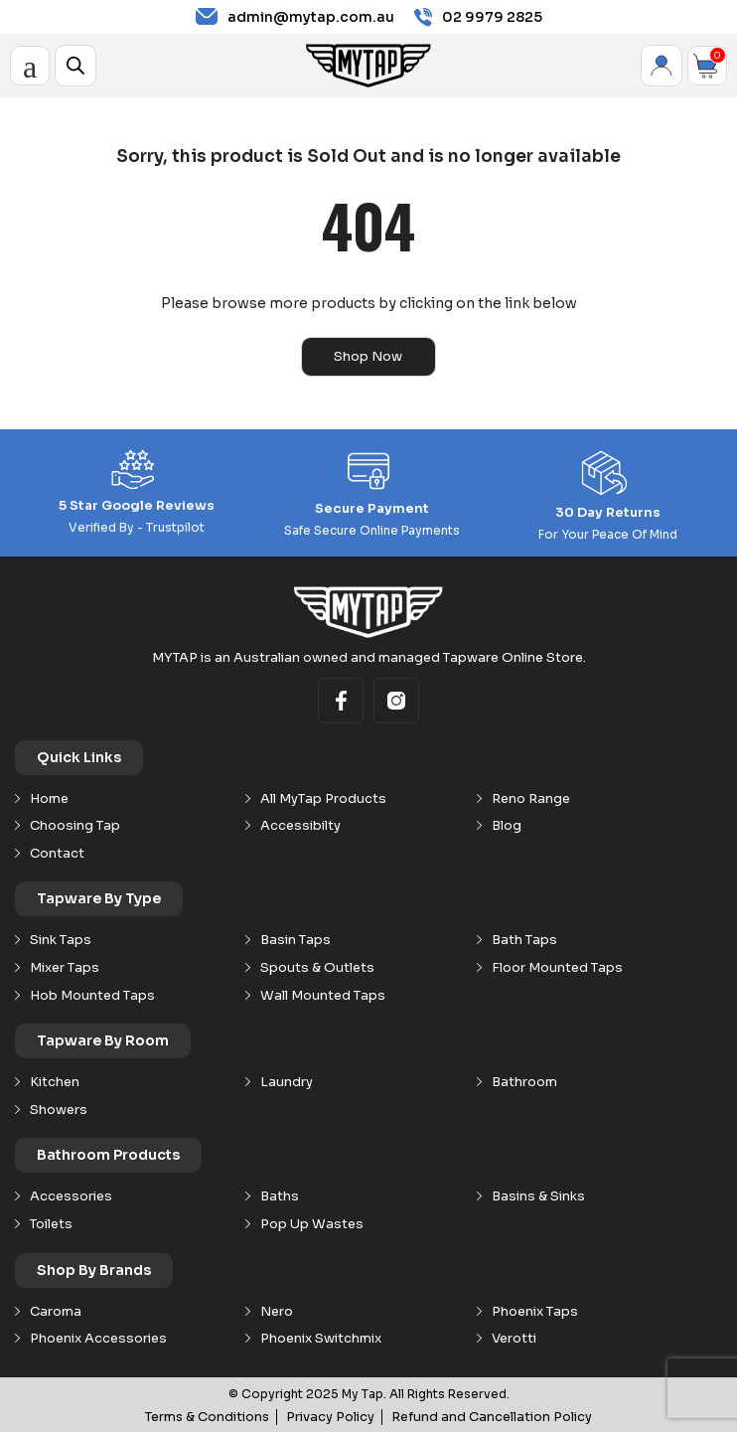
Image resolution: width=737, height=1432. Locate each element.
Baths (279, 1195)
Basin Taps (295, 939)
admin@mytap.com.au (295, 17)
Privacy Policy (336, 1415)
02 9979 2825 (478, 17)
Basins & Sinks (538, 1195)
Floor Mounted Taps (557, 967)
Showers (58, 1109)
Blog (506, 825)
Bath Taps (524, 939)
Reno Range (531, 798)
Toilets (51, 1223)
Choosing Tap (75, 825)
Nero (276, 1311)
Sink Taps (60, 939)
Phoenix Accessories (98, 1338)
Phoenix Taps (535, 1311)
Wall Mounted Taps (322, 995)
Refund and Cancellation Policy (485, 1415)
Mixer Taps (64, 967)
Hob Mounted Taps (92, 995)
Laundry (286, 1081)
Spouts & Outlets (317, 967)
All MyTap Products (323, 798)
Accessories (71, 1195)
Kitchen (54, 1081)
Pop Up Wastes (312, 1223)
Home (49, 798)
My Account (661, 65)
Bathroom (524, 1081)
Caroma (55, 1311)
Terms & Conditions (220, 1415)
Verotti (514, 1338)
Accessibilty (300, 825)
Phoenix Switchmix (320, 1338)
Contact (57, 853)
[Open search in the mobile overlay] (75, 65)
